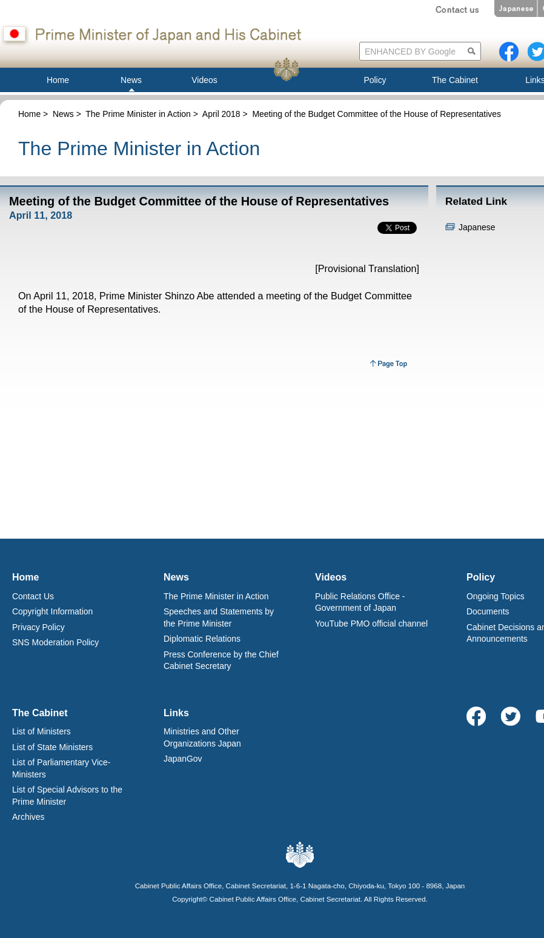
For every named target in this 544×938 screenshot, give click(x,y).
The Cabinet (40, 713)
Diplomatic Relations (202, 639)
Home (29, 114)
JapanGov (183, 758)
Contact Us (33, 596)
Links (176, 713)
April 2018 (221, 114)
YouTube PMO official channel (371, 623)
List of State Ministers (52, 747)
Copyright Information (52, 611)
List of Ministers (41, 731)
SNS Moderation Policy (55, 642)
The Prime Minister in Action (138, 114)
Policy (480, 577)
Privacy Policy (38, 627)
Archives (28, 817)
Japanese (477, 227)
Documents (487, 611)
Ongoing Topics (495, 596)
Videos (331, 577)
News (63, 114)
